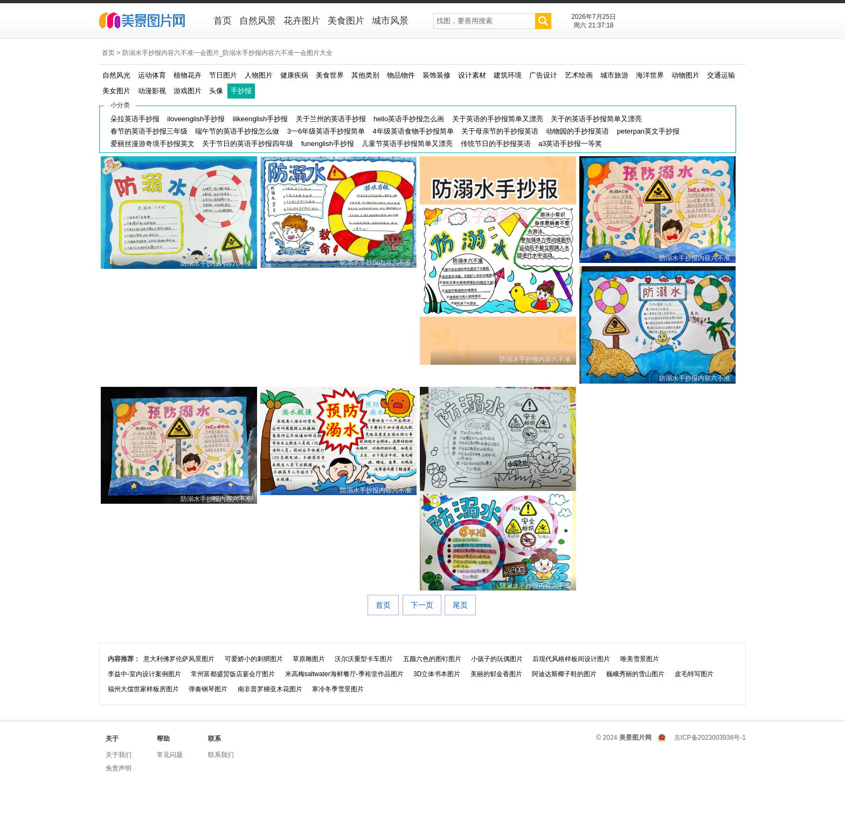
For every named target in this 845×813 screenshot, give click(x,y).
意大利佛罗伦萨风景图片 (178, 659)
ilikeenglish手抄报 (260, 119)
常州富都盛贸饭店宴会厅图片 (233, 674)
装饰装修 (436, 75)
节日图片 (223, 75)
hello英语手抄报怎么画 (408, 119)
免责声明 (118, 768)
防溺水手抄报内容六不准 (216, 263)
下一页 (422, 605)
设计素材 (472, 75)
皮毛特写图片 (694, 674)
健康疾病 (294, 75)
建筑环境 (508, 75)
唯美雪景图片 (639, 659)
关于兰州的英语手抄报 (331, 119)
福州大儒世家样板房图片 (143, 689)
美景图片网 (149, 21)
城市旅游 (614, 75)
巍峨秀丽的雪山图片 (635, 674)
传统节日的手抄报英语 (496, 144)
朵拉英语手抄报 (135, 119)
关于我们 (118, 755)
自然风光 (116, 75)
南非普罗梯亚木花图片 (270, 689)
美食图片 (346, 21)
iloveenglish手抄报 (196, 119)
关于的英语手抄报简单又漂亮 (596, 119)
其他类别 (365, 75)
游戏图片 (188, 91)
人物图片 (259, 75)
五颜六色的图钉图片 (432, 659)
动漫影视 (152, 91)
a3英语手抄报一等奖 (570, 144)
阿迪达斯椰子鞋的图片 (564, 674)
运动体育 (152, 75)
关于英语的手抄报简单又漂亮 (497, 119)
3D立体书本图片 (436, 674)
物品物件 (401, 75)
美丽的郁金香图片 (496, 674)
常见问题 (170, 755)
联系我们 (221, 755)
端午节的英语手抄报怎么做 (237, 131)
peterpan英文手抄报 (648, 131)
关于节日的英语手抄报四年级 (247, 144)
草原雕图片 (309, 659)
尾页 (460, 605)
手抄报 (241, 91)
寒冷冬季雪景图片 (338, 689)
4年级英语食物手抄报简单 (413, 131)
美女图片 (116, 91)
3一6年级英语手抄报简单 (326, 131)
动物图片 (685, 75)
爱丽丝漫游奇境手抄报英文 (152, 144)
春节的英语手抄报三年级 (149, 131)
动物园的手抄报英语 (577, 131)
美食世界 (330, 75)
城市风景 (390, 21)
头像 (216, 91)
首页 (222, 21)
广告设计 (543, 75)
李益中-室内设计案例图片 (144, 674)
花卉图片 (301, 21)
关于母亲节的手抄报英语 (499, 131)
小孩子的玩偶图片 (497, 659)
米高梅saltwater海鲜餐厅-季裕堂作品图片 (344, 674)
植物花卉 (188, 75)
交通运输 (721, 75)
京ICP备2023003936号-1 (710, 737)
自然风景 (257, 21)
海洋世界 (650, 75)
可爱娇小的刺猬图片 (254, 659)
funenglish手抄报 (327, 144)
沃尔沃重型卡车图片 (364, 659)
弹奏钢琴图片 (208, 689)
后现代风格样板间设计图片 (571, 659)
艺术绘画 (579, 75)
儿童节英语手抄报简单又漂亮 (407, 144)
